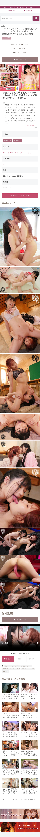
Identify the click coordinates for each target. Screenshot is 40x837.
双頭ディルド (26, 669)
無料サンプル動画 (20, 52)
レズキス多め (15, 666)
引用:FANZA (31, 125)
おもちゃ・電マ (15, 669)
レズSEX (6, 38)
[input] (17, 18)
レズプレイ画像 (20, 48)
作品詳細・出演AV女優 (20, 44)
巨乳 (33, 669)
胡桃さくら (7, 140)
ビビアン (6, 164)
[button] (36, 18)
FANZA (8, 659)
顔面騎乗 (5, 669)
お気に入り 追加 (20, 59)
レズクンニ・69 (26, 666)
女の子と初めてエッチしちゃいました (17, 153)
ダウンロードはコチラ (20, 196)
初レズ (7, 666)
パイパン (5, 671)
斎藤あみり (17, 140)
